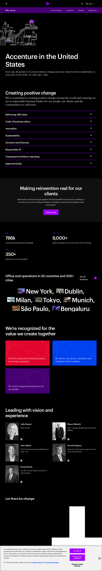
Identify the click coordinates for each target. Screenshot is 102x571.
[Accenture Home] (47, 3)
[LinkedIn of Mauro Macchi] (68, 439)
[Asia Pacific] (48, 299)
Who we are (10, 10)
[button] (50, 212)
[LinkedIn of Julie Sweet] (21, 439)
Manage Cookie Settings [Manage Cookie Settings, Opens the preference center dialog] (77, 565)
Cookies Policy (37, 562)
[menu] (6, 3)
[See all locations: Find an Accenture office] (88, 278)
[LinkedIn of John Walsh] (21, 460)
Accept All (77, 551)
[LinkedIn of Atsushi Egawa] (68, 460)
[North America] (36, 290)
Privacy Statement (52, 562)
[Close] (99, 558)
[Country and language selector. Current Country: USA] (90, 3)
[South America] (31, 308)
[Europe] (70, 290)
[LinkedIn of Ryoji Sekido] (21, 482)
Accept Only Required (77, 557)
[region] (51, 558)
